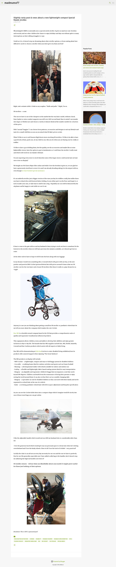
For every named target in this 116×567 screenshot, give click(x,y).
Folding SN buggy (18, 541)
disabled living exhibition (60, 538)
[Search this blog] (106, 3)
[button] (14, 25)
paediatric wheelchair (30, 541)
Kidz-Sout (38, 351)
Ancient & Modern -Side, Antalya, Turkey (94, 124)
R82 (39, 541)
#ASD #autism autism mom (21, 538)
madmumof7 (12, 2)
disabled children (47, 538)
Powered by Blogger (58, 561)
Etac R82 (16, 333)
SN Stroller (53, 541)
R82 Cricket (45, 541)
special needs (61, 541)
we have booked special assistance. (33, 171)
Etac (70, 538)
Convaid (32, 538)
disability (38, 538)
